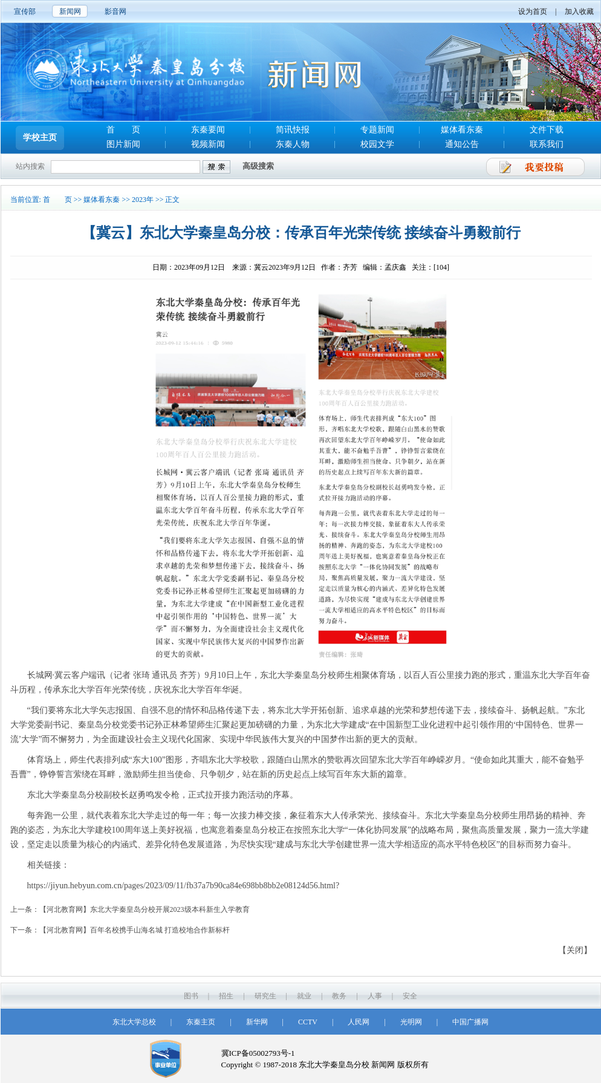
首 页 (123, 129)
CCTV (307, 1022)
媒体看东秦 (462, 129)
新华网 (257, 1022)
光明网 (411, 1022)
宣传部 (25, 11)
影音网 (115, 11)
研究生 (265, 996)
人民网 (358, 1022)
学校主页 (40, 137)
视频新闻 (208, 144)
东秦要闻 (208, 129)
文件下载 (547, 129)
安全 (410, 996)
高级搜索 (258, 166)
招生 (226, 996)
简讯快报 (293, 129)
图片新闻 (123, 144)
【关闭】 (575, 950)
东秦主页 (200, 1022)
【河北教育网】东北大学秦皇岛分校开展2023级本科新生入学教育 (144, 909)
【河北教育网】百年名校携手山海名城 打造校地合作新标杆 (134, 930)
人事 (375, 996)
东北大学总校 (134, 1022)
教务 (339, 996)
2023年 (143, 199)
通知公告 (462, 144)
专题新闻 (377, 129)
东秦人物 (293, 144)
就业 (304, 996)
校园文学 (377, 144)
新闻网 (70, 11)
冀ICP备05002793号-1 (258, 1053)
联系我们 (547, 144)
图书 (191, 996)
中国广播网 (470, 1022)
